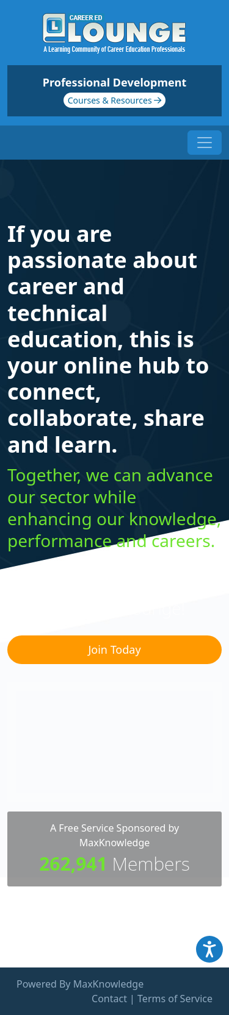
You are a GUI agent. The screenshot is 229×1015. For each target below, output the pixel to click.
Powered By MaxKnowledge (80, 984)
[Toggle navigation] (204, 142)
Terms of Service (175, 998)
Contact (109, 998)
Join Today (114, 649)
